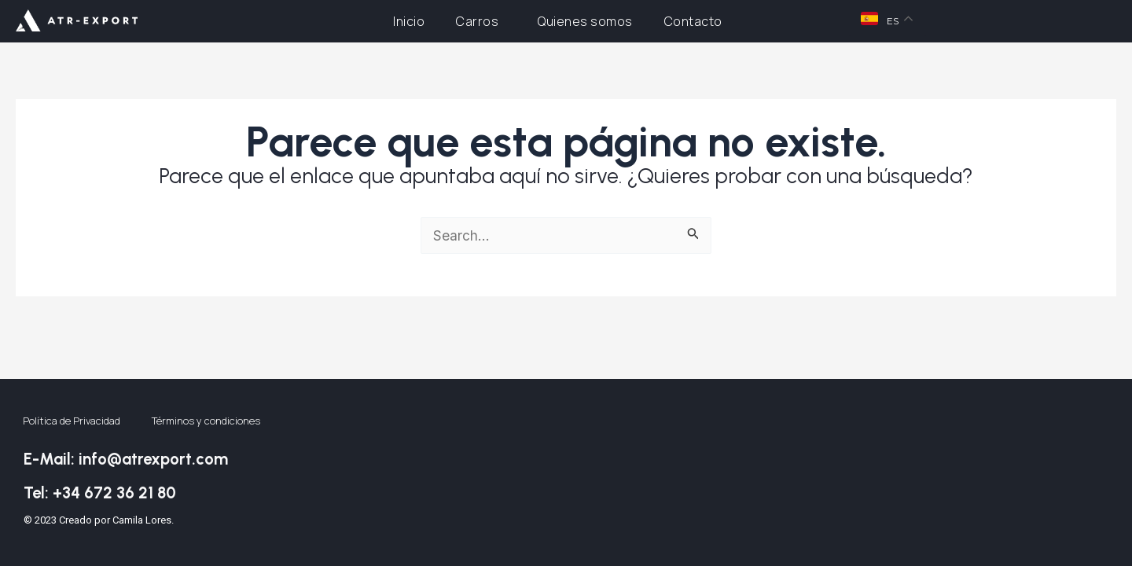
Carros (481, 21)
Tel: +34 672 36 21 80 (117, 490)
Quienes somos (585, 21)
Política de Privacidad (71, 419)
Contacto (693, 21)
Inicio (408, 21)
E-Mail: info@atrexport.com (146, 456)
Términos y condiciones (206, 419)
